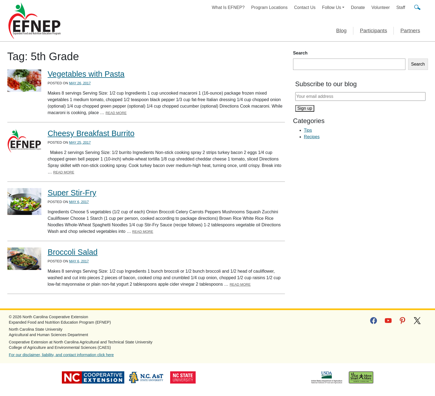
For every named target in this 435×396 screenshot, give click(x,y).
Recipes (312, 136)
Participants (373, 30)
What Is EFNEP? (228, 7)
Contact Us (305, 7)
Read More (116, 113)
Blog (341, 30)
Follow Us (331, 7)
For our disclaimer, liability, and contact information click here (61, 355)
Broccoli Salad (73, 252)
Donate (358, 7)
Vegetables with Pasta (86, 74)
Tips (308, 130)
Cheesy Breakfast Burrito (91, 133)
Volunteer (381, 7)
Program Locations (269, 7)
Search (300, 53)
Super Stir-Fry (72, 192)
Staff (400, 7)
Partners (410, 30)
